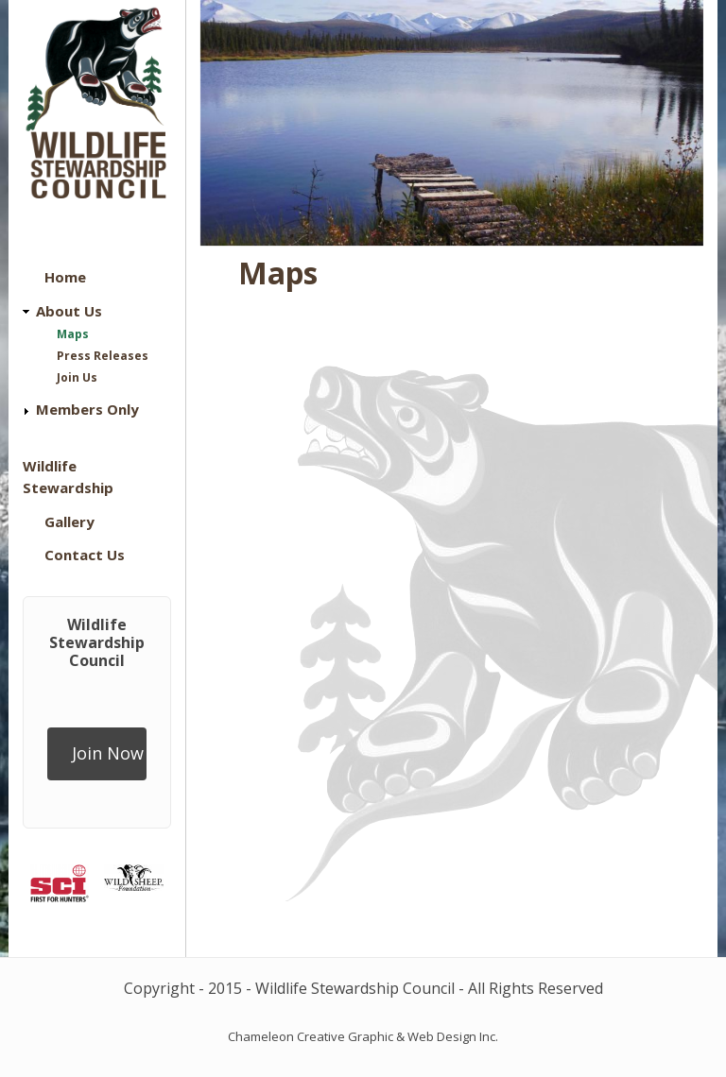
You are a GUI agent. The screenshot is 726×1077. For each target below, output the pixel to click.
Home (65, 276)
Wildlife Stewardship (68, 476)
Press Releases (102, 356)
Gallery (69, 521)
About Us (69, 310)
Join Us (77, 377)
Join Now (108, 753)
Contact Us (84, 554)
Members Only (87, 409)
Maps (73, 334)
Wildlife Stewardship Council (97, 642)
